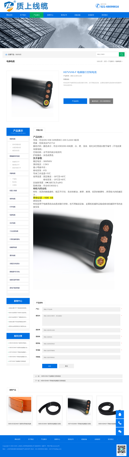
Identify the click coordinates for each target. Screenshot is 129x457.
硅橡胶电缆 (13, 247)
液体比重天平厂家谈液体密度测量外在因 (19, 308)
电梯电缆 (118, 61)
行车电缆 (12, 207)
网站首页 (9, 15)
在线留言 (91, 15)
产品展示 (37, 15)
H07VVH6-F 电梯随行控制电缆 (17, 361)
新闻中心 (50, 15)
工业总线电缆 (14, 231)
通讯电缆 (12, 255)
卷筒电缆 (12, 199)
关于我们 (23, 15)
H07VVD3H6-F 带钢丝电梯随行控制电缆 (19, 352)
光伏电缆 (12, 223)
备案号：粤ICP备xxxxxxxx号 (51, 446)
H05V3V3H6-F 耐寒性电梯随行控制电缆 (19, 347)
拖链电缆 (18, 54)
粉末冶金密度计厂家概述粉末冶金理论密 (19, 317)
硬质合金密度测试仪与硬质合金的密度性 (19, 326)
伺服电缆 (12, 173)
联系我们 (105, 15)
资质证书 (64, 15)
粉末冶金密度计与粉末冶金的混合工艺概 (19, 312)
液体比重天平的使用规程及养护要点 (19, 321)
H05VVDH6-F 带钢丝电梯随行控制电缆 (19, 356)
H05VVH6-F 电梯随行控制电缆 (51, 376)
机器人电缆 (13, 190)
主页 (105, 61)
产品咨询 (75, 101)
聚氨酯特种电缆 (15, 156)
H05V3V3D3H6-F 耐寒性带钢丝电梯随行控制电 (19, 343)
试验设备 (77, 15)
